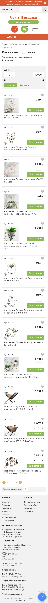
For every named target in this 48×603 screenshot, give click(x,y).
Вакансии (6, 505)
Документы (7, 508)
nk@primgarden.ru (15, 594)
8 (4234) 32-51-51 (13, 534)
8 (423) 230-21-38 (9, 559)
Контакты (6, 511)
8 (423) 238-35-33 (9, 554)
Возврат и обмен (31, 505)
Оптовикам (28, 511)
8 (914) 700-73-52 (13, 589)
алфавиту (27, 57)
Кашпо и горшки (19, 44)
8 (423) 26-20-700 (13, 574)
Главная (5, 44)
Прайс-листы (29, 508)
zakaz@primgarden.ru (16, 576)
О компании (7, 502)
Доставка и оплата (32, 502)
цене (20, 57)
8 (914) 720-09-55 (13, 587)
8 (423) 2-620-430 (13, 585)
